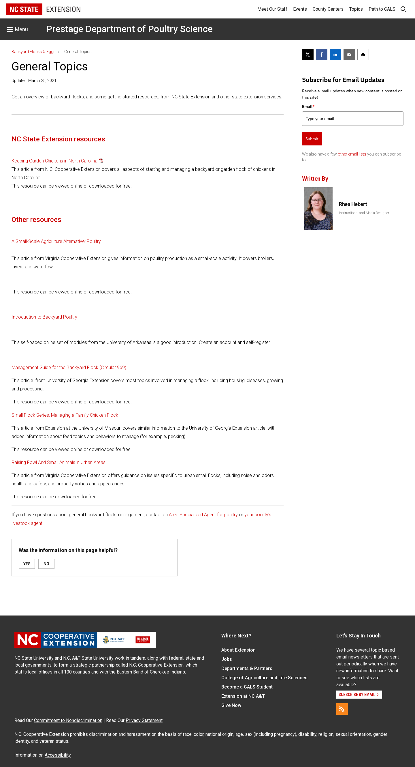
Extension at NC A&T (243, 696)
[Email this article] (349, 54)
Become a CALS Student (247, 687)
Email (308, 106)
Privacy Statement (144, 720)
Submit (311, 138)
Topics (356, 9)
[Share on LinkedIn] (335, 54)
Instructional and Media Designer (364, 213)
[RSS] (342, 709)
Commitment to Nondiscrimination (68, 720)
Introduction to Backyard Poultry (44, 317)
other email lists (352, 154)
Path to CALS (382, 9)
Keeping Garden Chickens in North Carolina (54, 161)
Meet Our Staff (272, 9)
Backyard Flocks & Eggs (34, 51)
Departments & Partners (246, 668)
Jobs (226, 659)
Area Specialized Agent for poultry (203, 514)
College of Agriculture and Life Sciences (264, 677)
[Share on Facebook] (321, 54)
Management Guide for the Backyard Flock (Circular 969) (69, 367)
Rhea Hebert (353, 204)
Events (300, 9)
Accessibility (58, 755)
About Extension (238, 650)
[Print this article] (363, 54)
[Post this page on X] (308, 54)
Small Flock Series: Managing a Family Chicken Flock (65, 415)
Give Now (231, 705)
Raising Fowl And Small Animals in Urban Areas (58, 462)
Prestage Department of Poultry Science (129, 28)
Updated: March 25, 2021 (34, 80)
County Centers (328, 9)
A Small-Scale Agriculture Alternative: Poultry (56, 241)
